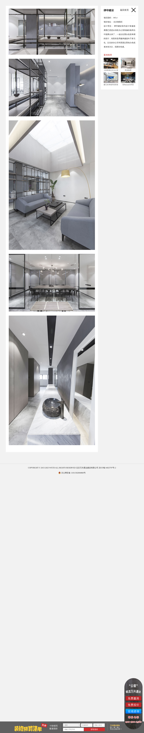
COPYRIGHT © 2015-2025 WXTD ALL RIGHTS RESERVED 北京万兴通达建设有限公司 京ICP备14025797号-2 (72, 468)
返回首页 (124, 10)
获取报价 (94, 729)
